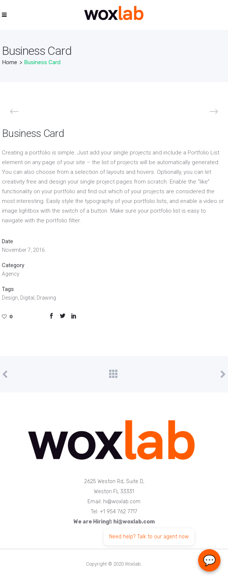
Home (9, 62)
